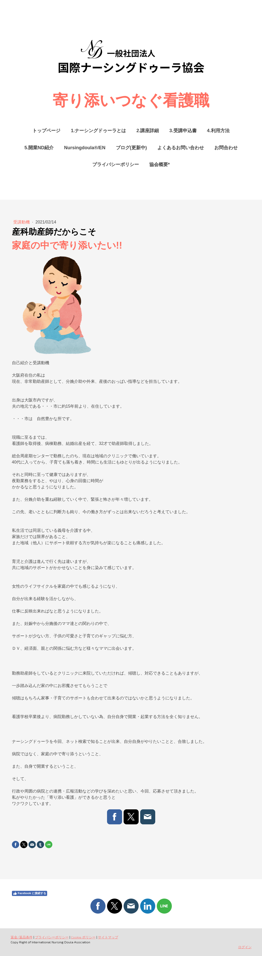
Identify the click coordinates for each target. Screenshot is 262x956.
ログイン (245, 947)
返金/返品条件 (22, 937)
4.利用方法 (218, 130)
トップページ (46, 130)
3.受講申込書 (183, 130)
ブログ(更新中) (131, 147)
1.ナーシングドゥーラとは (98, 130)
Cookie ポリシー (83, 937)
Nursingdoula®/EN (84, 147)
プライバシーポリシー (115, 164)
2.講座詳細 (147, 130)
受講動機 (22, 222)
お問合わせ (226, 147)
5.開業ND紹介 (39, 147)
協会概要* (159, 164)
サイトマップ (108, 937)
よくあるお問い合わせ (180, 147)
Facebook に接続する (29, 893)
